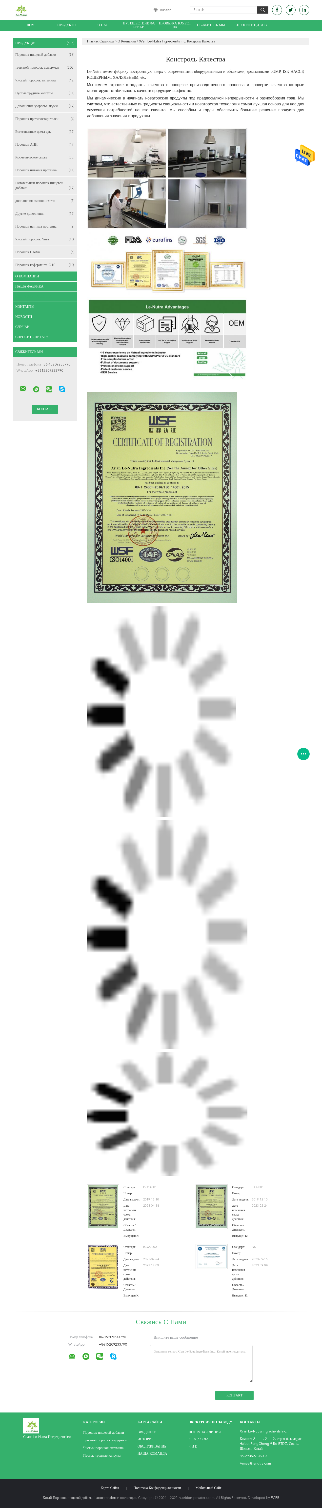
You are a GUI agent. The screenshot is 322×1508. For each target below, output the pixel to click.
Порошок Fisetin (45, 252)
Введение (147, 1432)
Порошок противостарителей (45, 118)
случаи (22, 327)
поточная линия (205, 1432)
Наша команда (152, 1453)
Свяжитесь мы (211, 25)
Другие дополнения (45, 213)
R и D (193, 1446)
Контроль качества (33, 296)
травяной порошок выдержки (45, 67)
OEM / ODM (198, 1439)
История (146, 1439)
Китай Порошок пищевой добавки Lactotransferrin (81, 1498)
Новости (23, 317)
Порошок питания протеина (45, 170)
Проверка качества (175, 25)
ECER (275, 1498)
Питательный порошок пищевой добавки (45, 186)
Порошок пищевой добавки (45, 54)
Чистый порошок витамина (45, 80)
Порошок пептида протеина (45, 226)
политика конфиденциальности (157, 1488)
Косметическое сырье (45, 157)
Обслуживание (152, 1446)
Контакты (24, 307)
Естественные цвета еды (45, 131)
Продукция (45, 43)
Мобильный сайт (208, 1488)
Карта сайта (110, 1488)
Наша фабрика (29, 286)
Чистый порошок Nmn (45, 239)
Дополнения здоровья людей (45, 106)
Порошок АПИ (45, 144)
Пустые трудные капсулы (45, 93)
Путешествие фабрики (139, 25)
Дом (31, 25)
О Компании (27, 276)
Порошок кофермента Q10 (45, 265)
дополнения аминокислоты (45, 200)
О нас (103, 25)
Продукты (66, 25)
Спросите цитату (251, 25)
